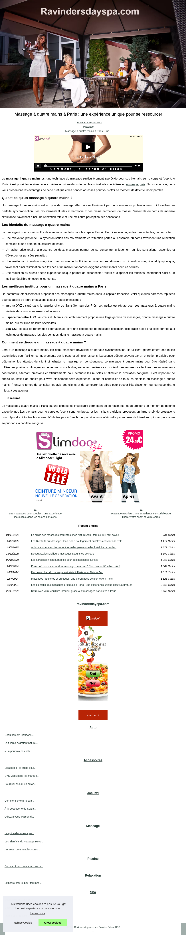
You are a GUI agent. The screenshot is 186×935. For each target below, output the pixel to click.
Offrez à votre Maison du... (20, 816)
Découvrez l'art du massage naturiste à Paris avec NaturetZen (67, 572)
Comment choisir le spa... (19, 800)
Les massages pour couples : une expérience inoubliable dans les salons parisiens (35, 515)
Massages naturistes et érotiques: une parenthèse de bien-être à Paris (72, 578)
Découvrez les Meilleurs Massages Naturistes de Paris (62, 553)
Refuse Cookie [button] (23, 922)
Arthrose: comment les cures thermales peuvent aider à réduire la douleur (73, 547)
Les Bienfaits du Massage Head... (24, 841)
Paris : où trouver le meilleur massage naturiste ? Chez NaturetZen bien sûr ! (75, 566)
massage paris (135, 184)
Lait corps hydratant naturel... (21, 743)
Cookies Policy (106, 927)
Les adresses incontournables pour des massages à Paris (64, 560)
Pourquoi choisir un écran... (20, 784)
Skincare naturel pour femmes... (23, 882)
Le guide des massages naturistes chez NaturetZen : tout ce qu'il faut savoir (75, 535)
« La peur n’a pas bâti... (18, 751)
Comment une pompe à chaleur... (24, 866)
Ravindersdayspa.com (85, 927)
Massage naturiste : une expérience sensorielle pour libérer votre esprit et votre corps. (141, 515)
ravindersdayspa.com (89, 122)
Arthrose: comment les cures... (22, 849)
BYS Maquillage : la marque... (22, 775)
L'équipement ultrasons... (19, 735)
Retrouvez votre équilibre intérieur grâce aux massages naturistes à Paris (73, 591)
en (93, 931)
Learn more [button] (37, 913)
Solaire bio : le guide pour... (20, 767)
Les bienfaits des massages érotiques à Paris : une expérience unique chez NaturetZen (81, 585)
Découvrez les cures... (17, 907)
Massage (88, 126)
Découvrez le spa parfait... (20, 899)
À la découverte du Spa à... (20, 808)
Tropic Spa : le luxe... (17, 915)
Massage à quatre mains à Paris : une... (88, 131)
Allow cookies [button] (52, 922)
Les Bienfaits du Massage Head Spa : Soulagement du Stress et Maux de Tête (76, 541)
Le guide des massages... (19, 833)
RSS (117, 927)
